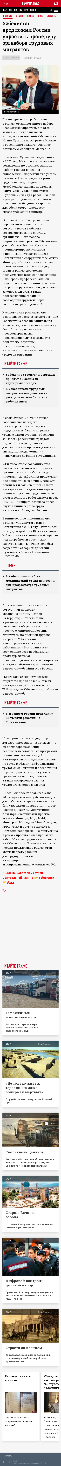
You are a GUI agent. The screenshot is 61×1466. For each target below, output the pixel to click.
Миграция (27, 58)
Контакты (8, 1456)
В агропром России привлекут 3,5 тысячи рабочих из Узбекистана (29, 718)
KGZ (10, 10)
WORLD (33, 10)
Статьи (20, 16)
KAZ (5, 10)
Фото (40, 16)
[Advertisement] (30, 930)
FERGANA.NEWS (31, 4)
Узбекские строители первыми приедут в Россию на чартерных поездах (30, 379)
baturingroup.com (34, 1463)
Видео (30, 16)
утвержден (17, 805)
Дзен (10, 882)
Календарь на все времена (18, 1378)
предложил (22, 847)
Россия (37, 58)
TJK (15, 10)
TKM (20, 10)
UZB (26, 10)
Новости (8, 16)
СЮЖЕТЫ (51, 16)
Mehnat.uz (42, 149)
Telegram (45, 878)
